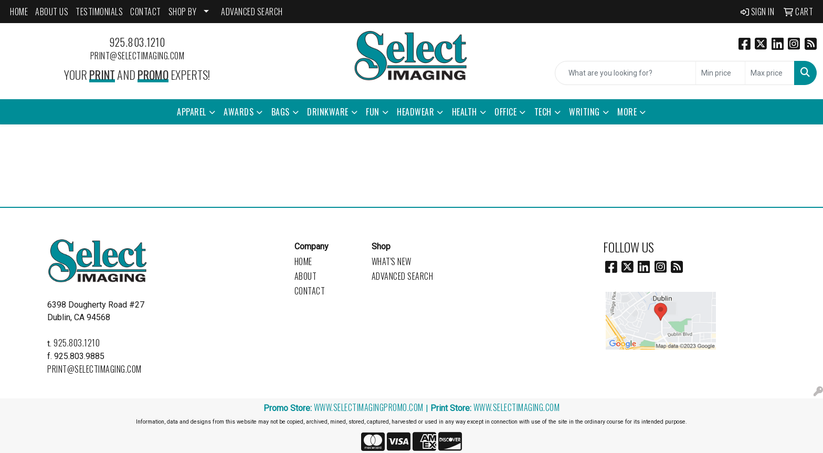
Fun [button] (372, 112)
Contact (309, 291)
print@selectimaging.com (137, 55)
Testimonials (99, 11)
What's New (392, 261)
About (305, 276)
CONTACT (145, 11)
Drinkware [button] (328, 112)
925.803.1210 (137, 42)
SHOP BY (182, 11)
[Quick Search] (625, 73)
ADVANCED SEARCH (252, 11)
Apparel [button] (191, 112)
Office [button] (505, 112)
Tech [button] (543, 112)
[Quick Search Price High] (770, 73)
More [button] (627, 112)
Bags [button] (280, 112)
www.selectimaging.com (516, 407)
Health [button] (464, 112)
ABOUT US (51, 11)
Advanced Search (403, 276)
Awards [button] (239, 112)
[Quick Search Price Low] (720, 73)
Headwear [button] (415, 112)
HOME (19, 11)
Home (303, 261)
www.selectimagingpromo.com (369, 407)
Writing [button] (584, 112)
